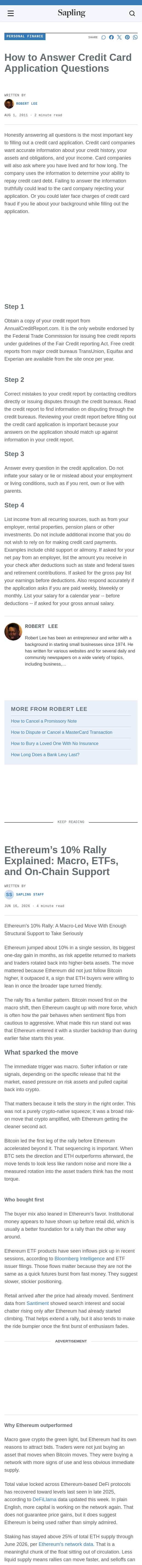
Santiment (38, 1303)
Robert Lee (21, 104)
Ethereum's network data (66, 1544)
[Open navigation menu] (11, 13)
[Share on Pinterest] (127, 37)
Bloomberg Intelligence (80, 1258)
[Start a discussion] (103, 37)
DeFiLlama (44, 1499)
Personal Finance (25, 36)
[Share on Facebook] (111, 37)
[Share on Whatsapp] (135, 37)
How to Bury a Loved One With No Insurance (54, 743)
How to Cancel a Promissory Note (44, 721)
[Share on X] (119, 37)
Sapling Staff (24, 894)
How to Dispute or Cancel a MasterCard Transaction (61, 732)
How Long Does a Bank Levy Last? (45, 754)
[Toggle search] (132, 13)
